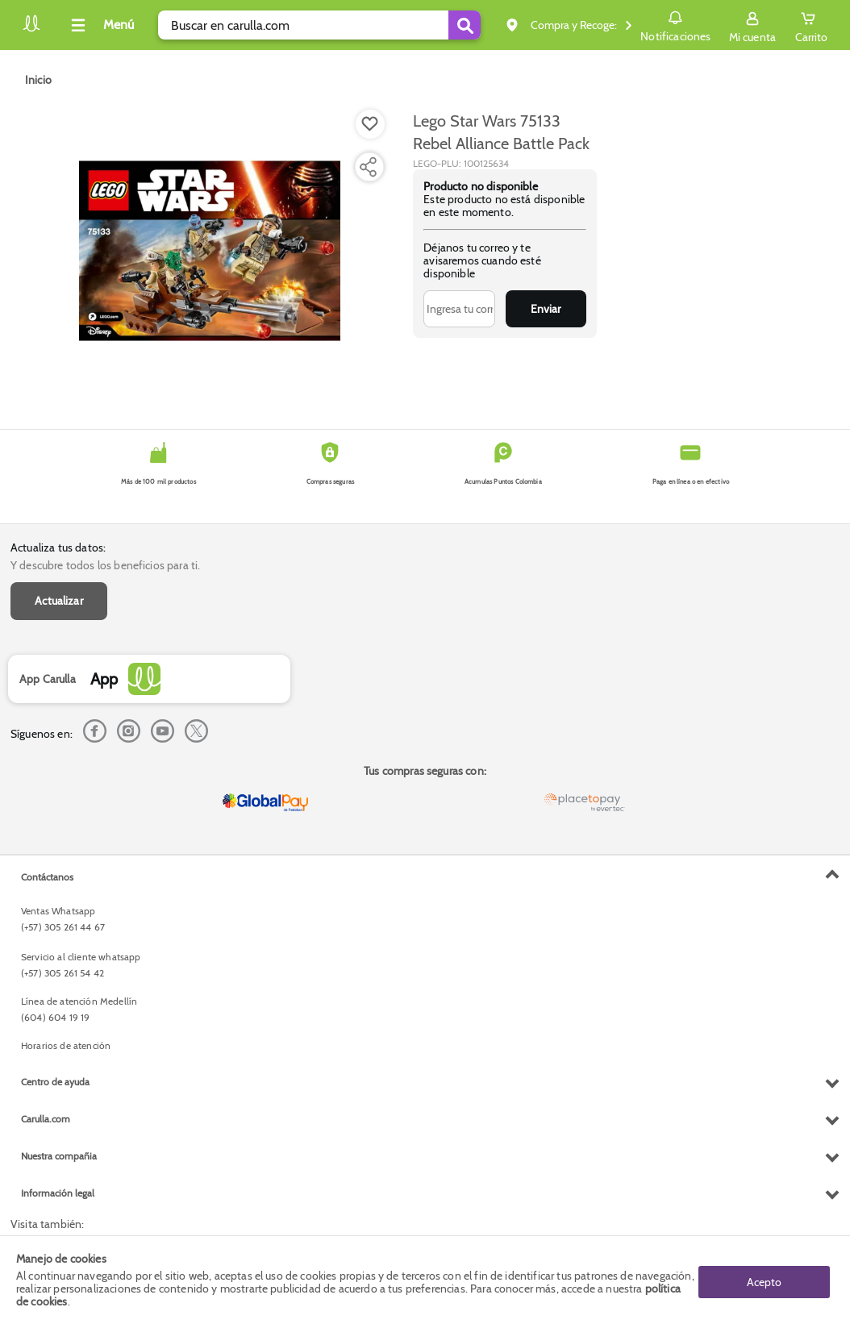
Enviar (545, 309)
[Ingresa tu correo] (458, 308)
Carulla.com (45, 1119)
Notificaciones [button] (675, 24)
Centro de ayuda (55, 1082)
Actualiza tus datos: (58, 547)
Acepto (764, 1279)
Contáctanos (47, 877)
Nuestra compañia (59, 1156)
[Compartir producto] (367, 166)
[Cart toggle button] (811, 25)
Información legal (57, 1193)
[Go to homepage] (38, 80)
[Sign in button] (752, 25)
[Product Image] (210, 251)
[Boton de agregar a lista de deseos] (370, 124)
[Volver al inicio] (31, 29)
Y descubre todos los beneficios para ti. (105, 565)
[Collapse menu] (100, 25)
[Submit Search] (464, 25)
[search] (319, 25)
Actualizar (59, 600)
